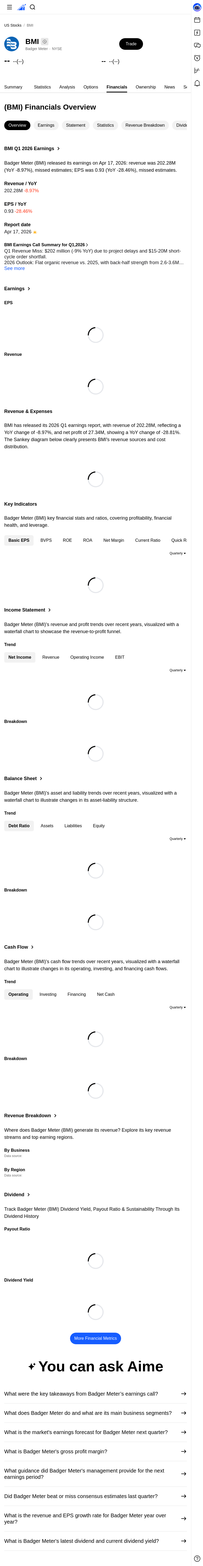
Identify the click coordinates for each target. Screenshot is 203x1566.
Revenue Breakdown (145, 125)
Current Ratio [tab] (147, 538)
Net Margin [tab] (113, 538)
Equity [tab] (99, 824)
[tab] (13, 87)
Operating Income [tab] (87, 655)
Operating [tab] (18, 993)
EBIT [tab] (119, 655)
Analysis (67, 87)
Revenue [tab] (50, 655)
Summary (13, 87)
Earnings (46, 125)
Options (91, 87)
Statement (75, 125)
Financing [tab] (77, 993)
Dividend (184, 125)
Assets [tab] (47, 824)
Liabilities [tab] (73, 824)
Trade (131, 44)
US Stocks (12, 25)
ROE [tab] (67, 538)
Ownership (146, 87)
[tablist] (95, 87)
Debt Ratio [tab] (19, 824)
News (169, 87)
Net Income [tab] (19, 655)
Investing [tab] (48, 993)
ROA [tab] (88, 538)
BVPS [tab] (46, 538)
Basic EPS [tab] (18, 538)
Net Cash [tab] (106, 993)
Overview (17, 125)
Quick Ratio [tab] (182, 538)
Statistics (42, 87)
